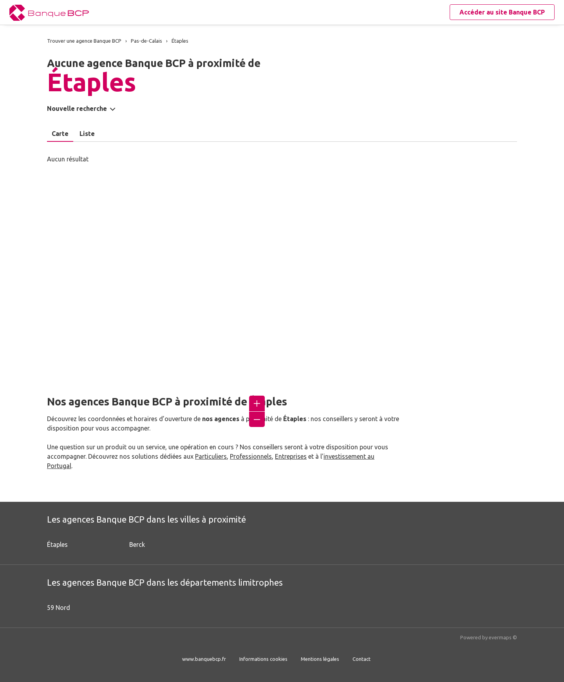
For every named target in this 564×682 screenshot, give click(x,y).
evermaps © (503, 637)
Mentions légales (320, 659)
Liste (87, 133)
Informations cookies (263, 659)
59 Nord (58, 607)
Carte (60, 133)
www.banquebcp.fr (204, 659)
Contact (361, 659)
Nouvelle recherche (77, 108)
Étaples (57, 544)
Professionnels (251, 456)
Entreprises (291, 456)
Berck (137, 544)
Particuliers (211, 456)
